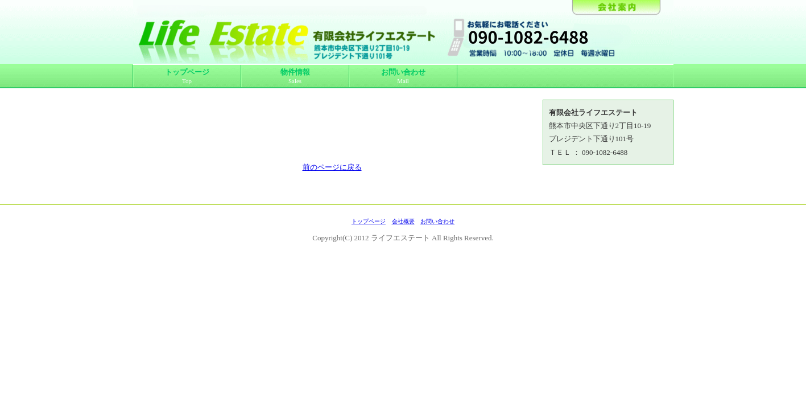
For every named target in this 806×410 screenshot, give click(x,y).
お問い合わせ (403, 76)
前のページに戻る (332, 167)
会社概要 (403, 221)
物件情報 (295, 76)
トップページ (187, 76)
